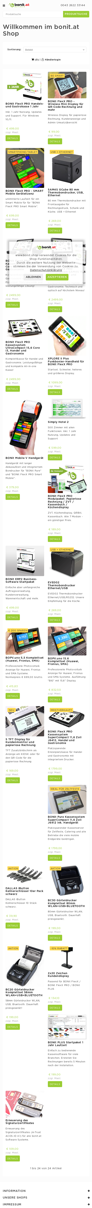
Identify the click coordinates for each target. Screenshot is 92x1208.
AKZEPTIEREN (57, 277)
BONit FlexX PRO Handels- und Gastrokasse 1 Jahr (25, 105)
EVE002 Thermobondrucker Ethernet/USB (61, 585)
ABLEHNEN (33, 277)
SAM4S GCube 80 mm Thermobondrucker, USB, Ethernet (66, 192)
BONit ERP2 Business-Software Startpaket (21, 580)
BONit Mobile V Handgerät (25, 458)
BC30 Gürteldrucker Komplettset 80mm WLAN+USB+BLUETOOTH (66, 903)
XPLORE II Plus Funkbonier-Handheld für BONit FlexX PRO (66, 361)
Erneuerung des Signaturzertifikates (20, 1122)
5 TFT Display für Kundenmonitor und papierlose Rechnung (21, 742)
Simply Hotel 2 (58, 422)
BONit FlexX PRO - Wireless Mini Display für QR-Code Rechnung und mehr (65, 105)
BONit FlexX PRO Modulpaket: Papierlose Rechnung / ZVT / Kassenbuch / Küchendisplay (64, 502)
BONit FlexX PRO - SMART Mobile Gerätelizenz (24, 192)
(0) (35, 60)
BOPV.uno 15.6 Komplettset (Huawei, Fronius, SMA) (63, 661)
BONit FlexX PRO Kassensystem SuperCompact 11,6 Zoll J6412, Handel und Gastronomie (65, 737)
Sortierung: (14, 49)
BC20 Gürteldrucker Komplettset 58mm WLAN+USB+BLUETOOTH (24, 992)
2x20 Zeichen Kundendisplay (58, 974)
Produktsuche (76, 14)
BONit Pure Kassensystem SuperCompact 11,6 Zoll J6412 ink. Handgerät (66, 820)
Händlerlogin (51, 60)
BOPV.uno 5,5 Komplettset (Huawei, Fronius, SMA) (25, 659)
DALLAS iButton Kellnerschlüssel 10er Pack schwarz (24, 891)
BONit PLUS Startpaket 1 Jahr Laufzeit (65, 1044)
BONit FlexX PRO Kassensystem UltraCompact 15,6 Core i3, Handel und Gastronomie (23, 348)
